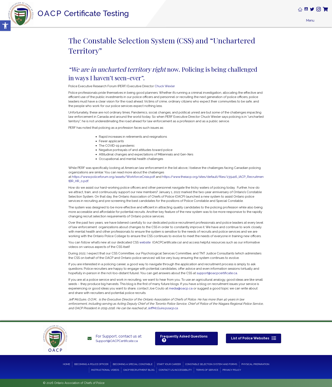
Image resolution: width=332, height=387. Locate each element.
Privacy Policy (231, 369)
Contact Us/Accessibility (175, 369)
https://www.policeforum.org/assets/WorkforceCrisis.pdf (113, 177)
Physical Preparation (255, 364)
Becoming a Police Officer (91, 364)
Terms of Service (207, 369)
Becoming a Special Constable (132, 364)
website (145, 242)
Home (66, 364)
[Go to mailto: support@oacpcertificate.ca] (117, 338)
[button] (5, 25)
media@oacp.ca (181, 288)
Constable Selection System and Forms (211, 364)
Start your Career (169, 364)
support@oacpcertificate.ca (217, 273)
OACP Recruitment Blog (138, 369)
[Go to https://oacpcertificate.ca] (75, 14)
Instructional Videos (105, 369)
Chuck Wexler (165, 86)
